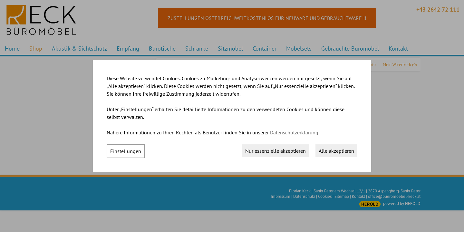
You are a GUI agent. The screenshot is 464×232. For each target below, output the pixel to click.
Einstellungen (125, 151)
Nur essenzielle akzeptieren (275, 151)
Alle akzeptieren (336, 151)
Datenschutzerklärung (294, 132)
